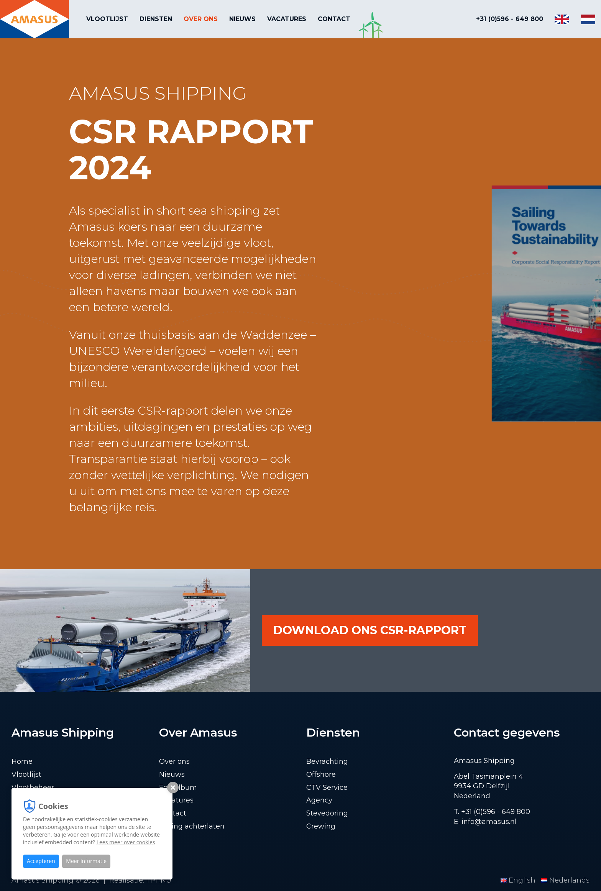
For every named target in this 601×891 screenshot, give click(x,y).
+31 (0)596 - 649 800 (509, 19)
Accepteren (41, 861)
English (519, 880)
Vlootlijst (107, 19)
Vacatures (286, 19)
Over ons (201, 19)
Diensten (156, 19)
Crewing (320, 826)
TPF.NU (158, 880)
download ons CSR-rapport (369, 630)
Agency (319, 800)
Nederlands (565, 880)
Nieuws (242, 19)
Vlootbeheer (32, 787)
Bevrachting (327, 761)
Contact (334, 19)
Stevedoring (327, 813)
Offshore (321, 774)
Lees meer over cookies (126, 842)
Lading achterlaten (192, 826)
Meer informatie (86, 861)
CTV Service (327, 787)
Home (22, 761)
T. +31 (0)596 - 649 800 (492, 811)
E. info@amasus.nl (485, 821)
